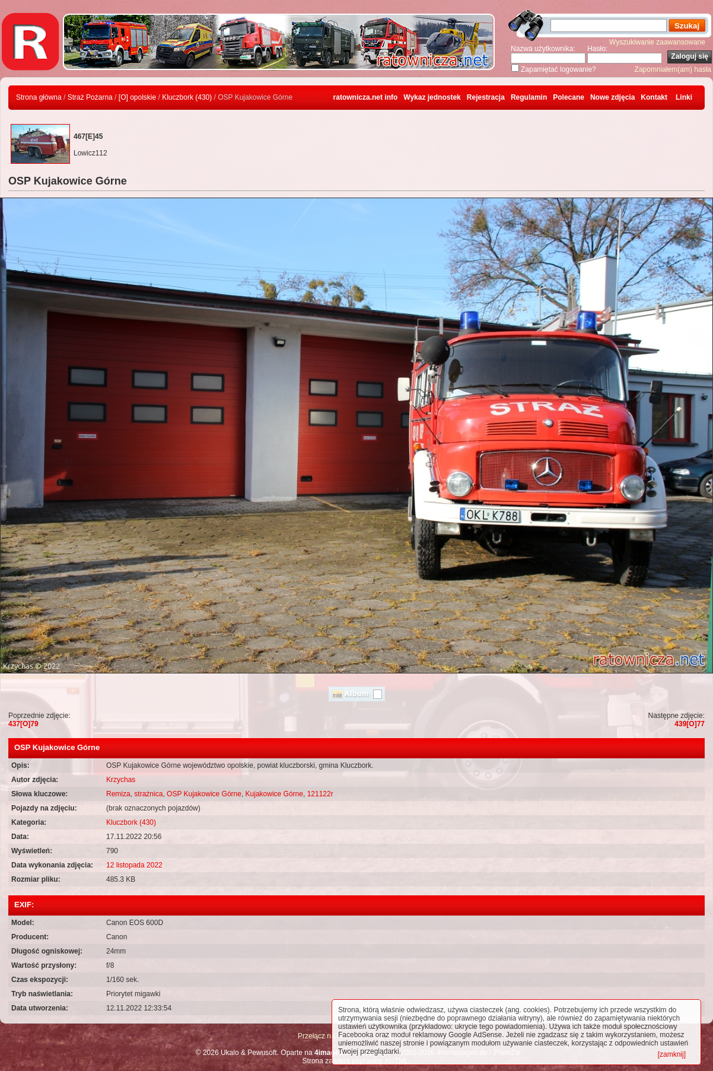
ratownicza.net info (365, 97)
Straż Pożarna (90, 97)
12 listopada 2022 (134, 865)
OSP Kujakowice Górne (204, 794)
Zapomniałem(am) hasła (673, 69)
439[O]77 (689, 724)
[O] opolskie (137, 97)
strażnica (148, 794)
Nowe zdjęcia (612, 97)
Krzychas (120, 780)
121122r (320, 794)
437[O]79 (23, 724)
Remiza (118, 794)
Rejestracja (486, 97)
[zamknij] (672, 1054)
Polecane (568, 97)
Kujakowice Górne (274, 794)
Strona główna (39, 97)
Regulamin (529, 97)
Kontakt (654, 97)
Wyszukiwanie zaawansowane (657, 42)
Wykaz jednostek (431, 97)
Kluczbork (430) (187, 97)
